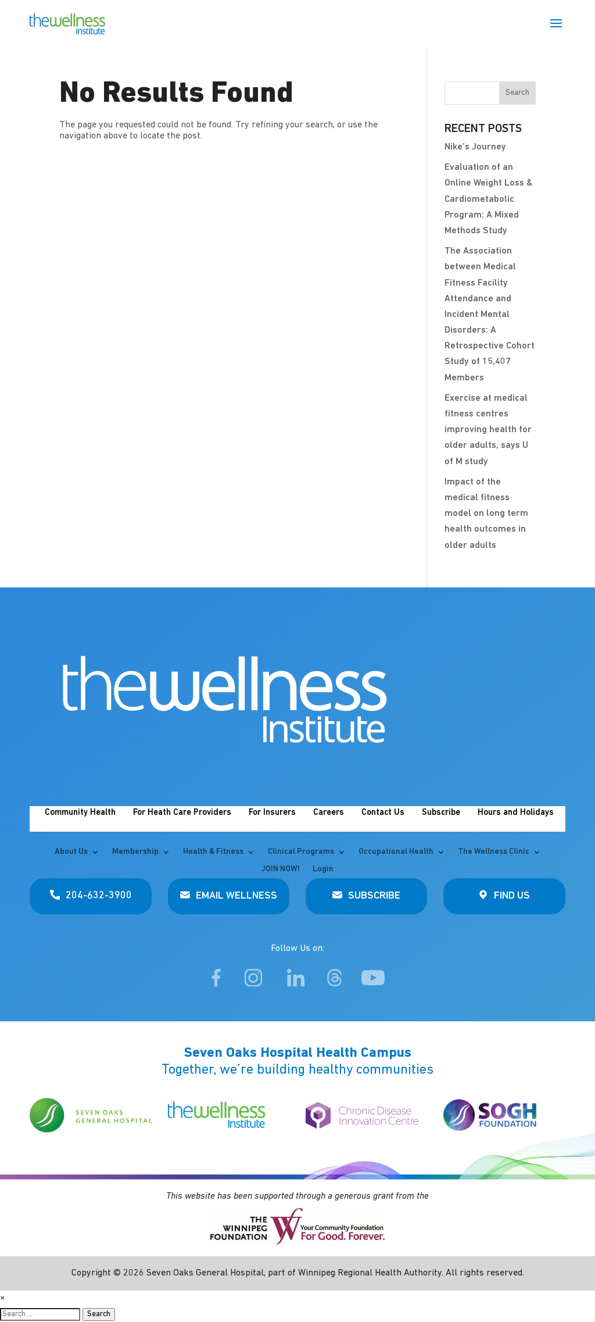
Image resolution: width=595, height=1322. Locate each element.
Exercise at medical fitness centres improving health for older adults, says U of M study (488, 430)
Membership (135, 852)
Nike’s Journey (475, 147)
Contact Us (382, 812)
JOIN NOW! (280, 869)
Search (98, 1314)
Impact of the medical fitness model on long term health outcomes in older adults (486, 514)
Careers (328, 812)
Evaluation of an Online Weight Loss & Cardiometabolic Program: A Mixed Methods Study (488, 199)
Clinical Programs (301, 852)
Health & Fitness (213, 852)
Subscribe (441, 812)
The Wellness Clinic (493, 852)
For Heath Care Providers (182, 812)
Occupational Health (396, 852)
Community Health (80, 812)
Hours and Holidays (516, 812)
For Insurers (272, 812)
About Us (71, 852)
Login (323, 869)
